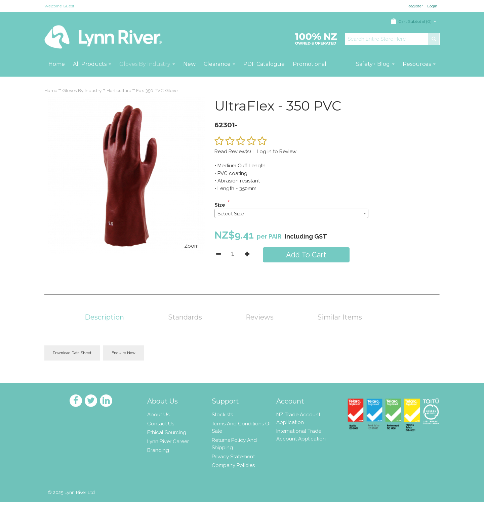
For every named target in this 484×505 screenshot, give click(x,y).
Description (104, 317)
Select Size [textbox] (230, 214)
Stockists (222, 415)
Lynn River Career (168, 441)
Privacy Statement (233, 457)
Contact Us (160, 424)
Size (219, 205)
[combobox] (291, 213)
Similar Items (339, 317)
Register (415, 6)
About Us (158, 415)
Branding (158, 450)
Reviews (260, 317)
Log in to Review (276, 152)
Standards (185, 317)
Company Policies (233, 465)
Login (432, 6)
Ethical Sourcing (166, 432)
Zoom (191, 246)
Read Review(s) (232, 152)
